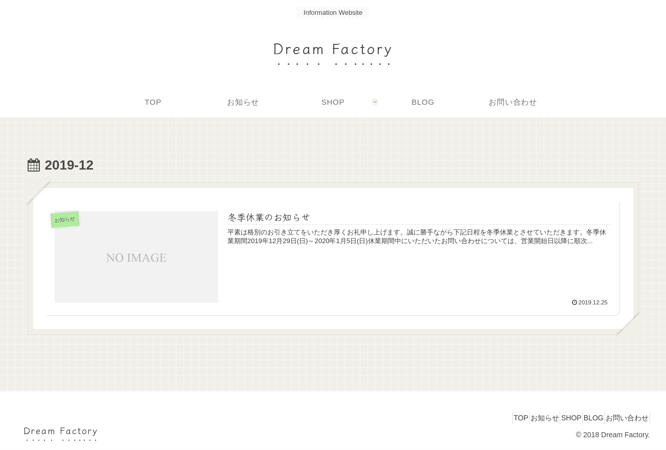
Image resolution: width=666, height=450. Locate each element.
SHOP (550, 418)
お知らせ (514, 418)
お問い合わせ (623, 418)
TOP (482, 418)
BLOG (581, 418)
